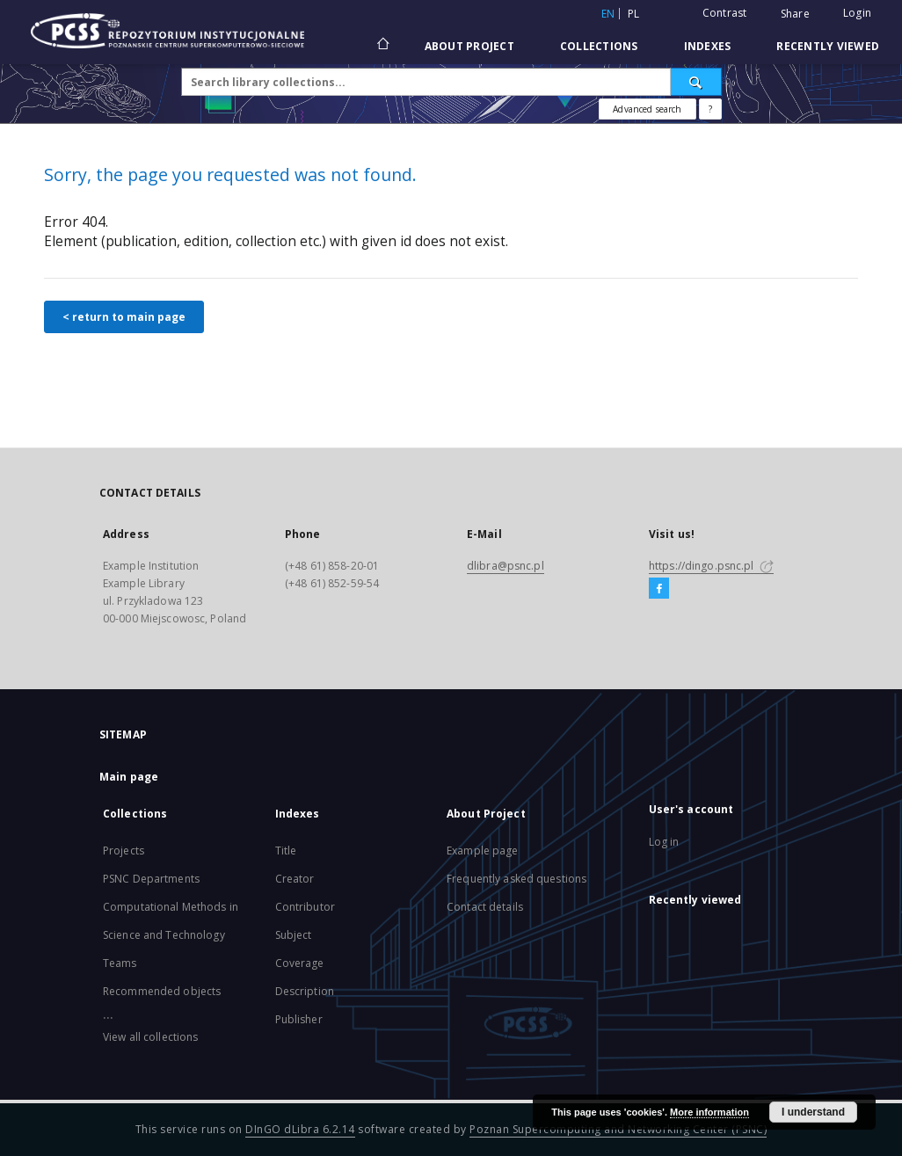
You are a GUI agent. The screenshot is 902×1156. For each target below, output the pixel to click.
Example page (482, 850)
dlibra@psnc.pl (505, 565)
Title (286, 850)
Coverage (299, 963)
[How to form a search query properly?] (710, 109)
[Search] (696, 82)
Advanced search (647, 109)
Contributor (305, 906)
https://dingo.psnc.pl (711, 565)
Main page (128, 776)
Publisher (299, 1019)
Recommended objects (162, 991)
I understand (813, 1112)
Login (857, 12)
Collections (599, 46)
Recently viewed (827, 46)
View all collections (150, 1036)
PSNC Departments (151, 878)
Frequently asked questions (516, 878)
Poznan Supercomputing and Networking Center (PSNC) (618, 1129)
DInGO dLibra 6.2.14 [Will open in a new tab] (300, 1129)
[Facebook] (659, 589)
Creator (295, 878)
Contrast (724, 12)
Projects (123, 850)
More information (709, 1112)
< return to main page (123, 316)
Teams (120, 963)
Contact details (485, 906)
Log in (664, 841)
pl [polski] (634, 13)
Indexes (707, 46)
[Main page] (382, 45)
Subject (293, 934)
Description (304, 991)
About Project (469, 46)
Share (795, 14)
